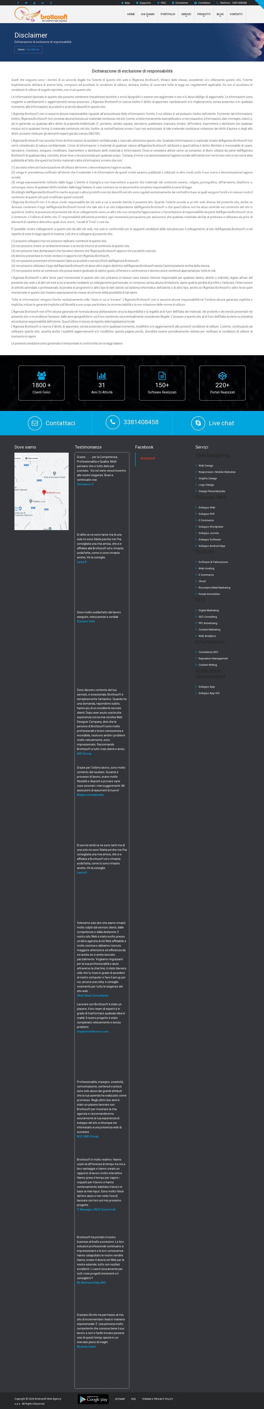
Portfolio (168, 14)
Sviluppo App (207, 686)
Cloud (202, 581)
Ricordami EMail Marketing (214, 587)
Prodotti (204, 14)
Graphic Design (208, 478)
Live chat (221, 422)
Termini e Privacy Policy (157, 1398)
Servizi (186, 14)
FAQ (161, 2)
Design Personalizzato (212, 491)
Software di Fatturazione (213, 562)
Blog (220, 14)
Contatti (236, 14)
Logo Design (206, 484)
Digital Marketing (209, 610)
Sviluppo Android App (212, 545)
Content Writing (208, 664)
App (125, 2)
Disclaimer (180, 2)
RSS (133, 1398)
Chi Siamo (147, 14)
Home (131, 14)
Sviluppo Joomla (209, 532)
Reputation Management (213, 658)
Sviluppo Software (210, 539)
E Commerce (206, 520)
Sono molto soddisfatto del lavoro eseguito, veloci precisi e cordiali (99, 616)
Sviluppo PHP (206, 513)
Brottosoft (148, 458)
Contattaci (202, 2)
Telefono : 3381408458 (232, 2)
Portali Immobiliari (209, 594)
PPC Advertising (208, 622)
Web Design (206, 465)
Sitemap (120, 1398)
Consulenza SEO (208, 652)
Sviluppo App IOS (209, 693)
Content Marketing (209, 629)
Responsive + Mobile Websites (217, 472)
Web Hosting (206, 568)
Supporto (143, 2)
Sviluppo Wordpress (211, 526)
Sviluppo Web (207, 507)
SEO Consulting (208, 616)
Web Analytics (207, 635)
